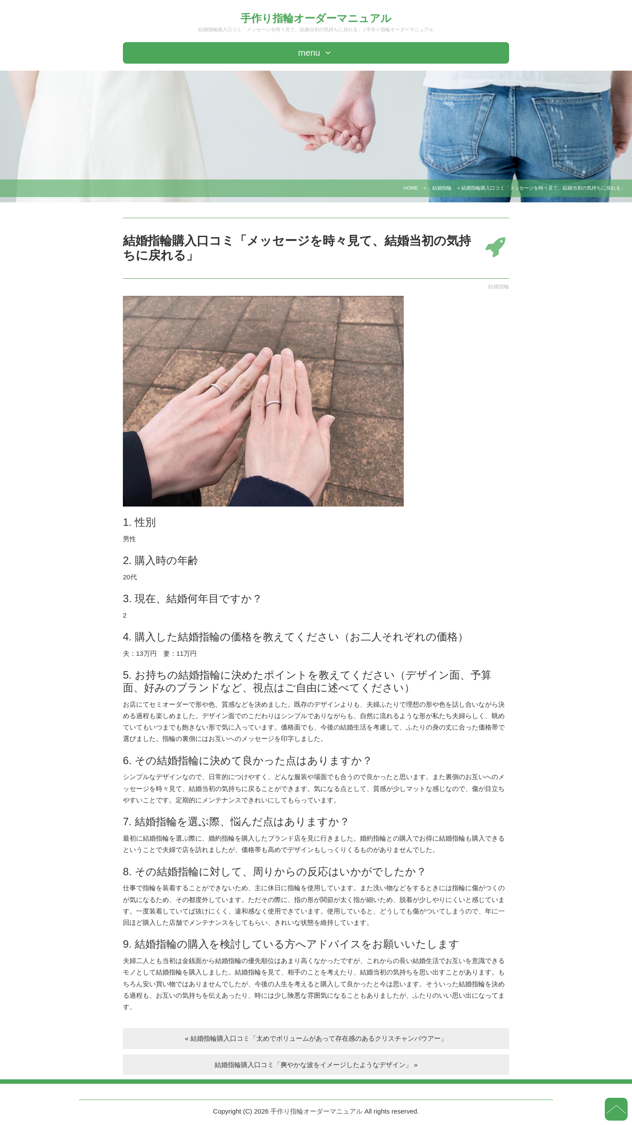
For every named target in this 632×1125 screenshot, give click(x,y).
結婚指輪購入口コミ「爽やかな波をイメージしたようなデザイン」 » (316, 1064)
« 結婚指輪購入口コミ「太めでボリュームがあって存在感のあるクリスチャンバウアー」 (316, 1038)
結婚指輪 (442, 187)
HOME (411, 187)
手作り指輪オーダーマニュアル (316, 18)
